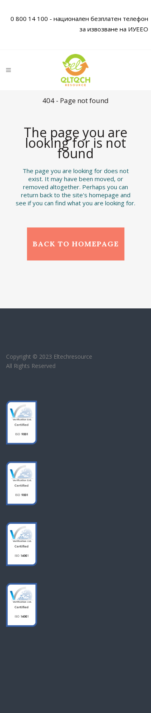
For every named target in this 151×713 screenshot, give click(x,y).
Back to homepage (76, 243)
